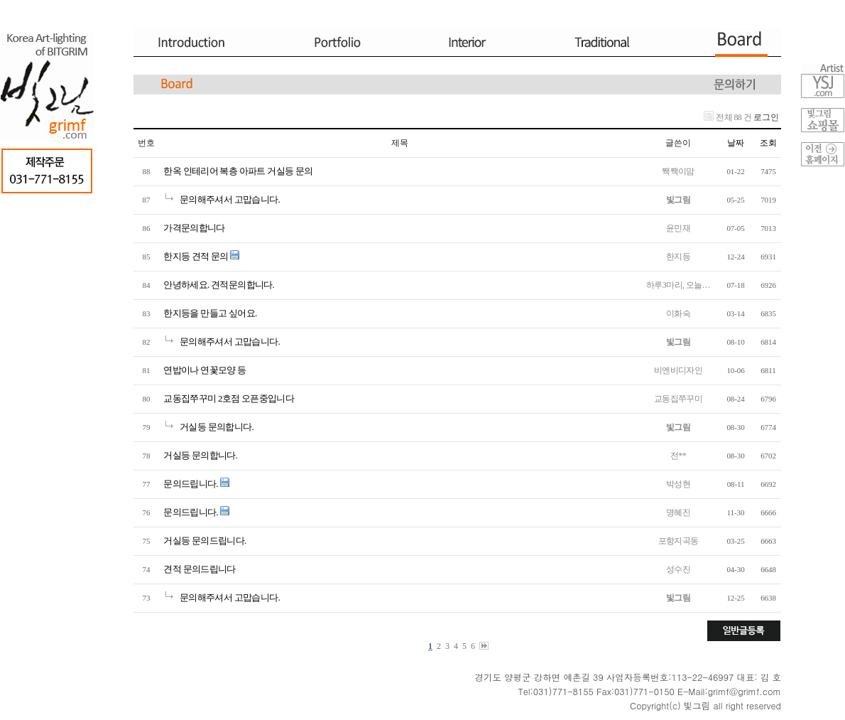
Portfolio (335, 42)
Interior (463, 42)
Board (743, 42)
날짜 (735, 143)
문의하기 (735, 85)
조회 (768, 143)
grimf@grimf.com (744, 691)
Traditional (601, 42)
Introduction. (204, 42)
